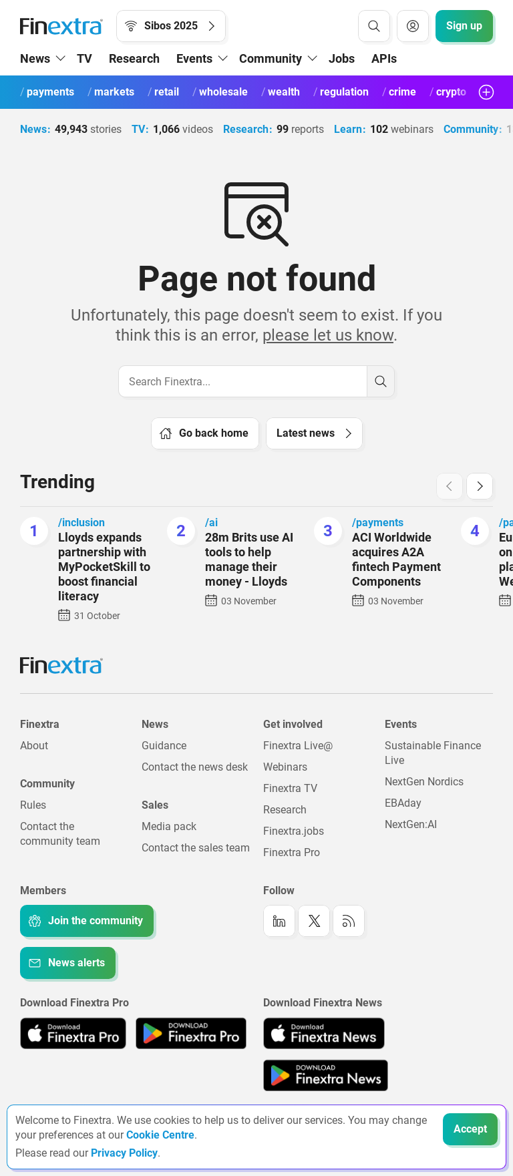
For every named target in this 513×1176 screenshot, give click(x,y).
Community (456, 129)
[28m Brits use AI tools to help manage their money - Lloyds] (181, 531)
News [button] (35, 58)
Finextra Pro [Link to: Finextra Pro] (291, 852)
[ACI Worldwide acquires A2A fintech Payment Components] (328, 531)
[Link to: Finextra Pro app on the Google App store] (191, 1033)
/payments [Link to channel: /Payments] (377, 522)
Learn (339, 129)
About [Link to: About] (34, 745)
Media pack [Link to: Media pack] (169, 826)
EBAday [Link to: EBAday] (403, 803)
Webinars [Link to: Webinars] (285, 767)
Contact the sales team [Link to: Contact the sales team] (196, 847)
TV (84, 58)
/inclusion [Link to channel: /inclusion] (81, 522)
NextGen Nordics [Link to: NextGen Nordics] (424, 781)
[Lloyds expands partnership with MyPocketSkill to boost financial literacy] (34, 531)
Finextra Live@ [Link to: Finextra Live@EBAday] (298, 745)
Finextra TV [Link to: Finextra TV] (290, 788)
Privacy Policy (124, 1153)
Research (134, 58)
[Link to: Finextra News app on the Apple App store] (324, 1033)
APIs (384, 58)
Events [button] (194, 58)
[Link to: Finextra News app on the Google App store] (325, 1075)
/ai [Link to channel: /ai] (211, 522)
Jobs (342, 58)
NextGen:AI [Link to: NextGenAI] (411, 824)
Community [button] (270, 58)
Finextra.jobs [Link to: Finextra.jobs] (293, 831)
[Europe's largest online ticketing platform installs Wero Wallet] (475, 531)
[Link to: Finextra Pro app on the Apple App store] (73, 1033)
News (33, 129)
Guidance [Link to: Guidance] (164, 745)
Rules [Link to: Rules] (33, 805)
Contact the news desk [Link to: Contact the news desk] (195, 767)
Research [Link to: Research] (285, 809)
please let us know (328, 335)
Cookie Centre (160, 1135)
